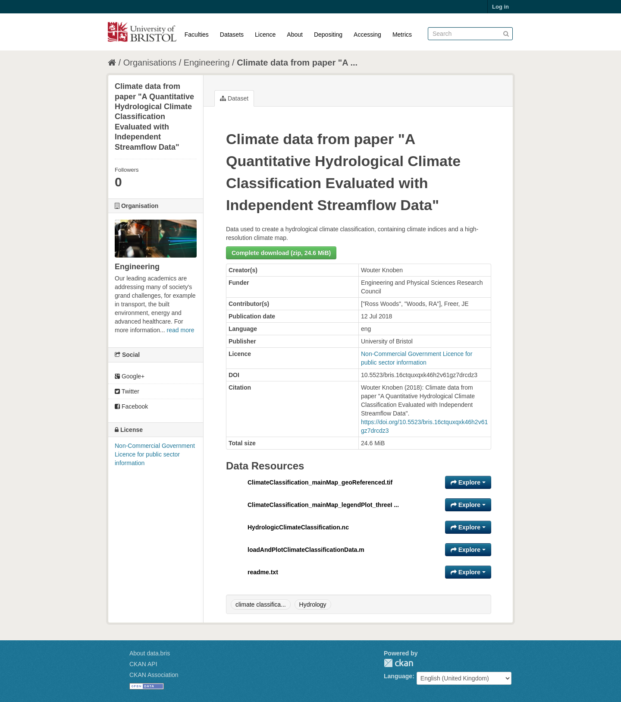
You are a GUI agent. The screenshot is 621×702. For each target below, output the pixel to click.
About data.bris (149, 653)
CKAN (398, 662)
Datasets (232, 34)
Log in (500, 6)
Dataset (234, 98)
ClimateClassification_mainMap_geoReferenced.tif (320, 482)
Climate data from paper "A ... (297, 62)
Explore (468, 482)
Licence (265, 34)
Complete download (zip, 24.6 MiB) (281, 252)
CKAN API (143, 664)
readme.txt (263, 572)
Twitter (127, 391)
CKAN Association (154, 674)
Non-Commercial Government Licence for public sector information (155, 454)
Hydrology (312, 604)
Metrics (402, 34)
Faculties (197, 34)
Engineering (207, 62)
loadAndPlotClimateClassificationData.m (306, 549)
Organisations (149, 62)
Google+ (129, 376)
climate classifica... (260, 604)
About (295, 34)
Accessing (367, 34)
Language (398, 676)
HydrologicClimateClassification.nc (298, 527)
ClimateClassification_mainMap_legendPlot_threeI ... (323, 504)
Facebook (131, 406)
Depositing (328, 34)
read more (180, 330)
